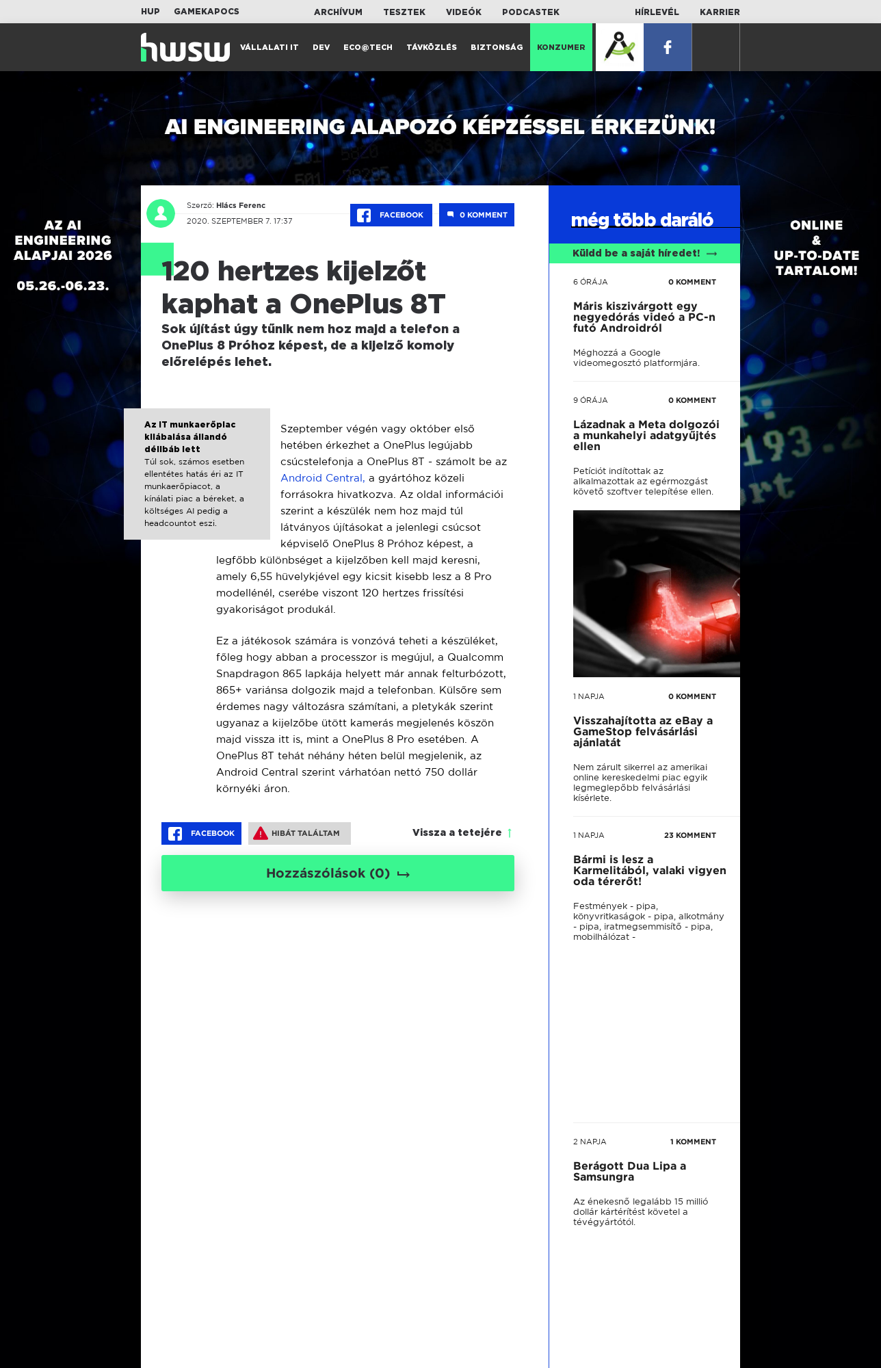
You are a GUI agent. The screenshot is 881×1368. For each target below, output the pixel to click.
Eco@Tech (368, 47)
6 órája (590, 282)
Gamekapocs (206, 12)
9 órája (590, 400)
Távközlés (431, 47)
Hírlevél (657, 12)
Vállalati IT (269, 47)
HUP (150, 12)
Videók (464, 12)
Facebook (391, 215)
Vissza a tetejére (457, 833)
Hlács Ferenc (239, 205)
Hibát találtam (296, 833)
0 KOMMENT (692, 282)
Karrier (720, 12)
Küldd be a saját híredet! (645, 254)
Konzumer (561, 47)
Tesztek (404, 12)
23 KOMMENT (690, 835)
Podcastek (531, 12)
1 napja (589, 696)
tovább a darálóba (638, 902)
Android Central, (322, 478)
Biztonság (497, 47)
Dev (321, 47)
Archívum (338, 12)
